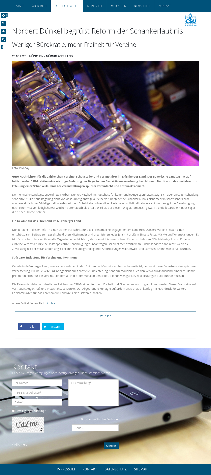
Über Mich (39, 6)
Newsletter (142, 6)
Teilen (105, 316)
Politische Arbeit (67, 6)
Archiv (51, 303)
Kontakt (165, 6)
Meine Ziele (95, 6)
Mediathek (118, 6)
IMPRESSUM (66, 469)
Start (20, 6)
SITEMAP (140, 469)
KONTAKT (89, 469)
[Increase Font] (3, 31)
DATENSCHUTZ (116, 469)
